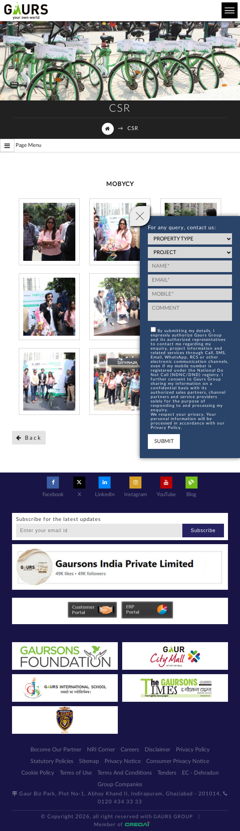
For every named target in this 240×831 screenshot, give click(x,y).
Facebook (53, 487)
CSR (132, 128)
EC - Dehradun (200, 773)
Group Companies (120, 784)
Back (29, 438)
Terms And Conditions (124, 773)
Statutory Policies (51, 761)
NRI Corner (101, 750)
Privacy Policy (193, 750)
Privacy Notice (123, 761)
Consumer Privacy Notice (177, 761)
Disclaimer (157, 750)
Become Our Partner (55, 750)
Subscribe (203, 530)
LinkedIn (105, 487)
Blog (192, 487)
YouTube (166, 487)
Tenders (166, 773)
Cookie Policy (37, 773)
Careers (130, 750)
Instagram (135, 487)
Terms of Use (76, 773)
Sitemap (89, 761)
